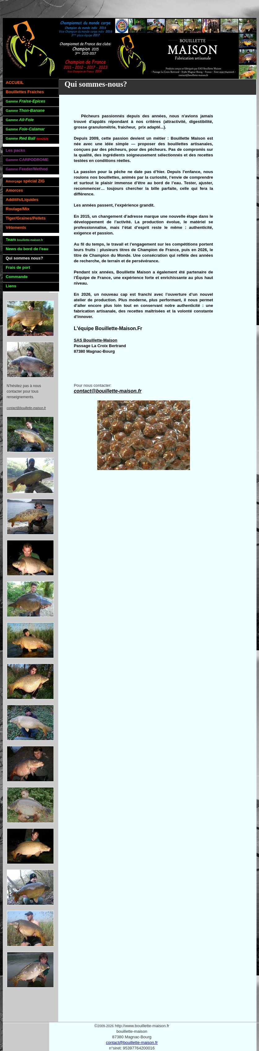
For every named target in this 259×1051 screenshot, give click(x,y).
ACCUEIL (15, 82)
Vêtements (16, 227)
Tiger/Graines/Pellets (26, 218)
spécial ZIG (25, 181)
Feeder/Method (27, 169)
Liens (11, 286)
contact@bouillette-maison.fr (132, 1042)
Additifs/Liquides (22, 199)
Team (24, 239)
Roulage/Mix (18, 209)
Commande (17, 276)
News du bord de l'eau (27, 248)
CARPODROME (27, 159)
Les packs (15, 150)
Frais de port (18, 267)
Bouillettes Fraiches (25, 91)
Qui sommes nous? (24, 258)
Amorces (14, 190)
